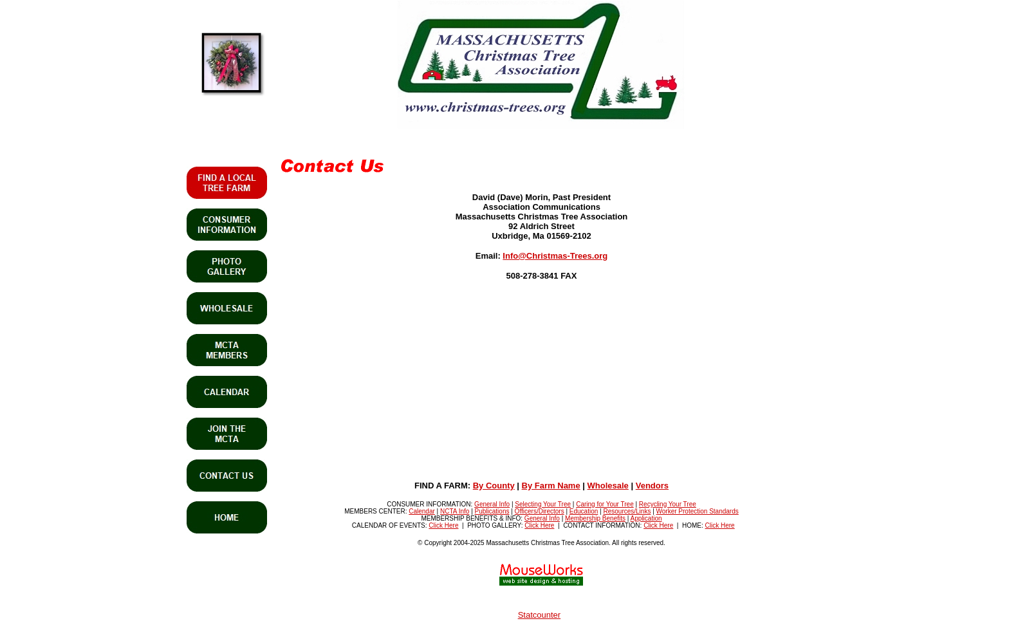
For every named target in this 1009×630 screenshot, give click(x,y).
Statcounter (539, 615)
